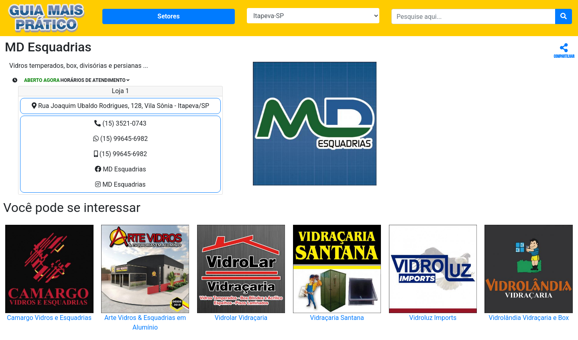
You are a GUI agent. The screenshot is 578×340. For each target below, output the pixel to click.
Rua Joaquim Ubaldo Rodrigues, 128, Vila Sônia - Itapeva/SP (120, 106)
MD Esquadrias (120, 169)
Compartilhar (564, 51)
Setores (168, 16)
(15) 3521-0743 (120, 123)
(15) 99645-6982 (120, 139)
